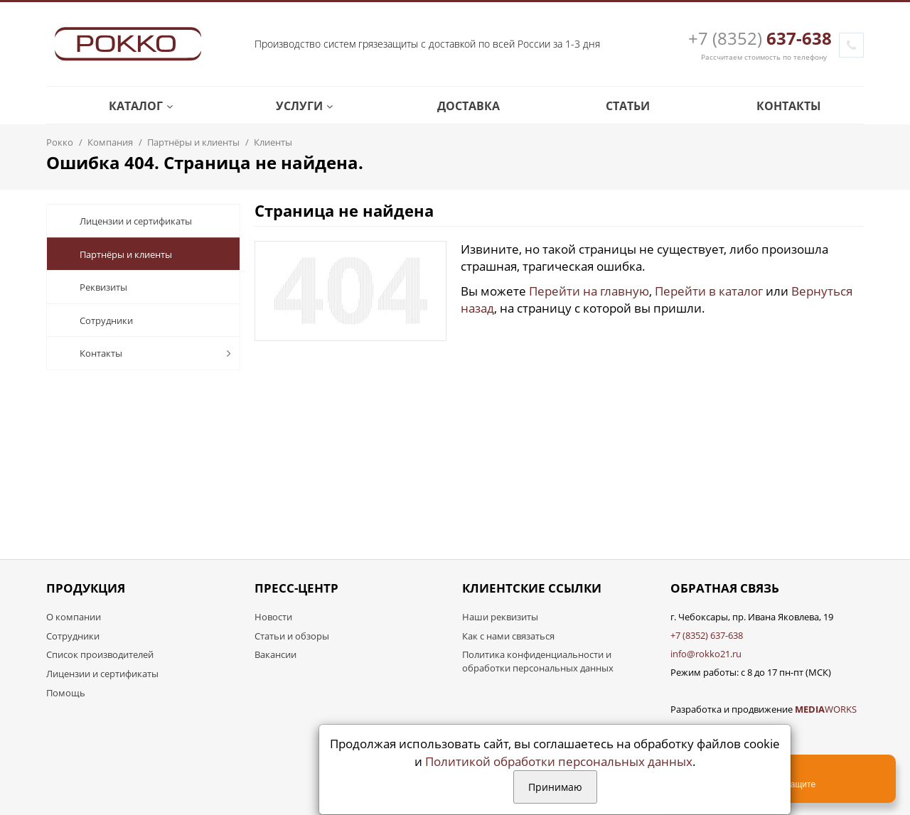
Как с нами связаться (508, 636)
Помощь (65, 692)
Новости (273, 616)
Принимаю (555, 787)
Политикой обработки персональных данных (558, 761)
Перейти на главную (589, 291)
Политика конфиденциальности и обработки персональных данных (538, 661)
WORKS (826, 709)
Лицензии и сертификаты (125, 221)
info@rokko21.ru (706, 653)
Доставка (457, 106)
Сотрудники (95, 320)
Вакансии (275, 654)
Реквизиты (92, 287)
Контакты (777, 106)
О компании (73, 616)
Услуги (293, 106)
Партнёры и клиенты (115, 254)
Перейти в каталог (709, 291)
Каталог (130, 106)
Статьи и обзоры (292, 636)
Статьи (617, 106)
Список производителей (100, 654)
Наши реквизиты (500, 616)
